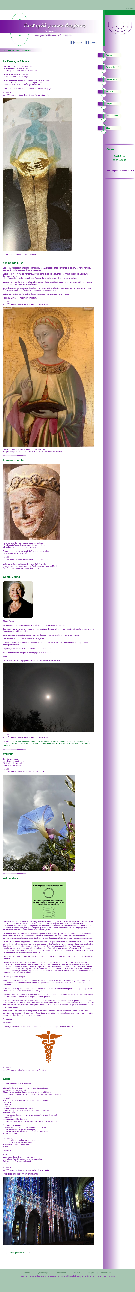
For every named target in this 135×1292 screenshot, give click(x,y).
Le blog (7, 50)
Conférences (112, 116)
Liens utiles (106, 1273)
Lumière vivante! (13, 460)
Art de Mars (10, 878)
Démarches (111, 79)
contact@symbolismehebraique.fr (119, 171)
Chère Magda (11, 576)
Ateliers (110, 91)
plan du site (130, 9)
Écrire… (8, 1078)
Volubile (8, 754)
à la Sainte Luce (13, 262)
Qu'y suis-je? (112, 67)
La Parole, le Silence (16, 61)
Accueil (109, 55)
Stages (109, 104)
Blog (108, 128)
